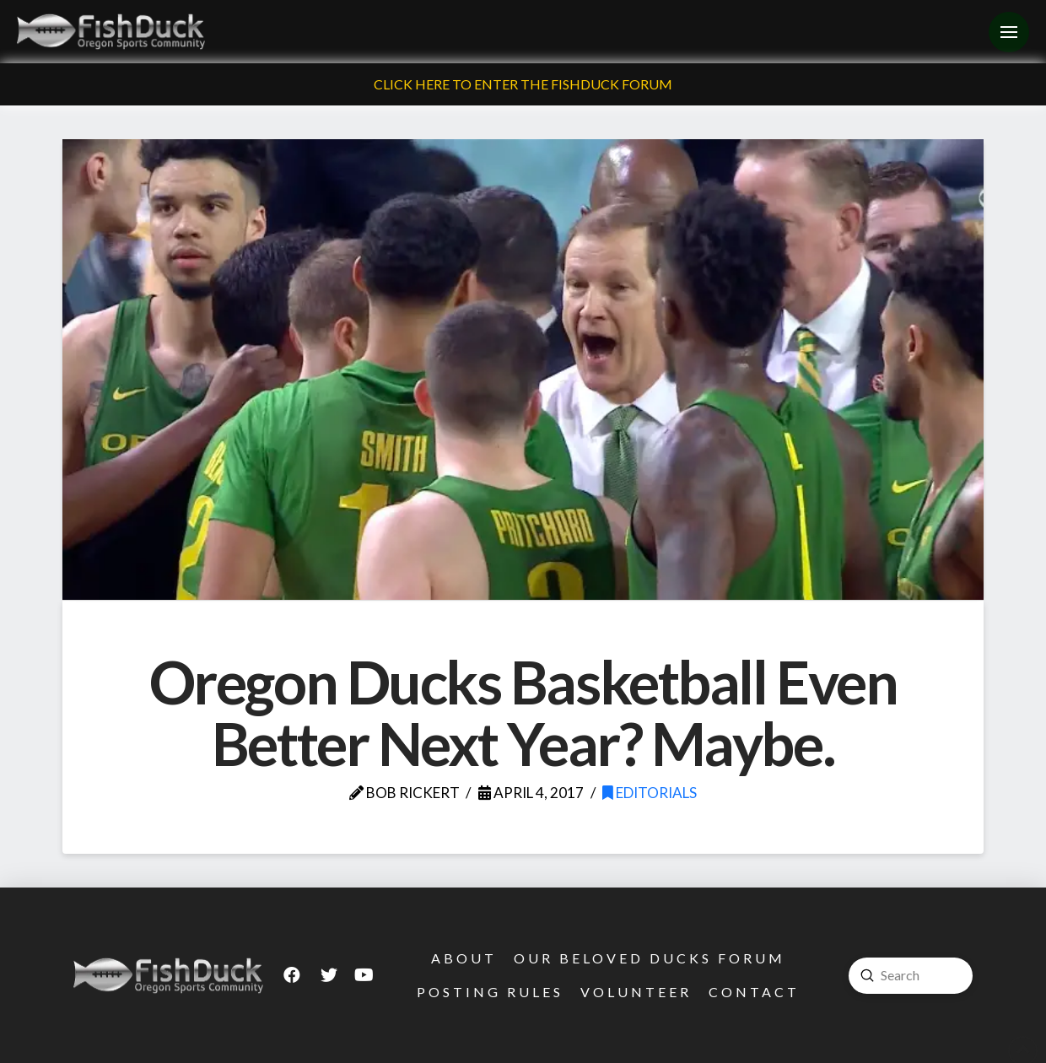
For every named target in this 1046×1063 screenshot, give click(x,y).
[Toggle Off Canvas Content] (1009, 32)
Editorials (649, 792)
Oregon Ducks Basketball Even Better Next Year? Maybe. (523, 713)
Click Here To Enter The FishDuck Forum (523, 84)
